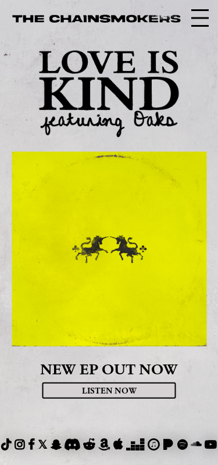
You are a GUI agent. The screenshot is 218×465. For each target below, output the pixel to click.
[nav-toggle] (200, 18)
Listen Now (109, 390)
